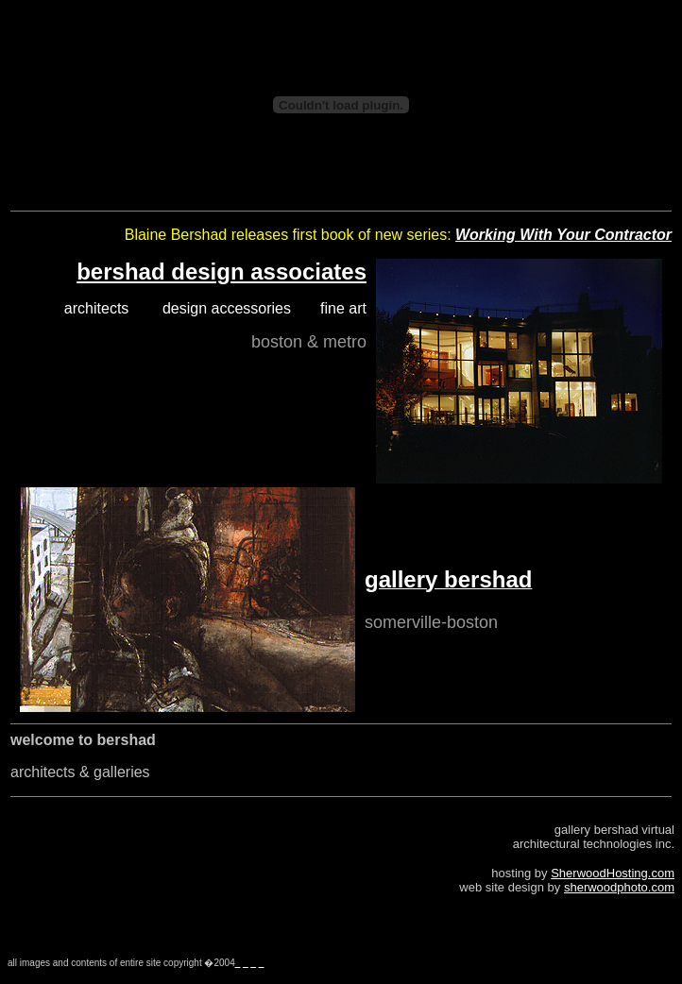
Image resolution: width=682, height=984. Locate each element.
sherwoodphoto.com (619, 887)
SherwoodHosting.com (612, 873)
